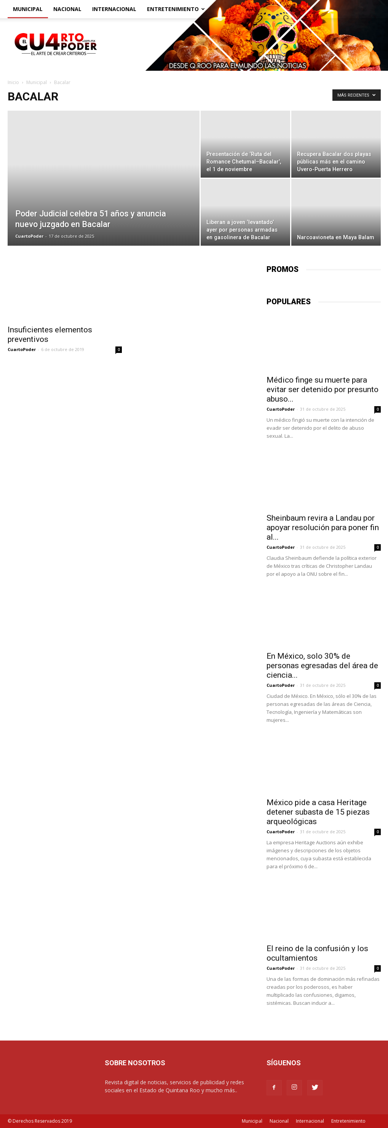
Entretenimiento (176, 9)
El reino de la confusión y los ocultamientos (317, 953)
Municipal (28, 9)
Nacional (67, 9)
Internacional (114, 9)
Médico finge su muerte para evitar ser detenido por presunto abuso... (322, 389)
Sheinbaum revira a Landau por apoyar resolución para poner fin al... (323, 527)
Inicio (13, 82)
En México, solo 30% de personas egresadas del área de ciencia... (322, 665)
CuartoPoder (29, 236)
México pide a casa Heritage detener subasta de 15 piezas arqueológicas (318, 812)
